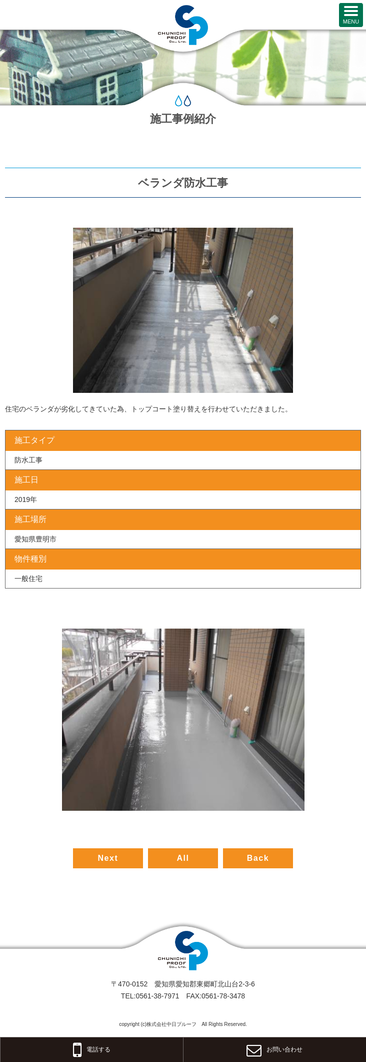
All (182, 858)
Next (108, 858)
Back (258, 858)
